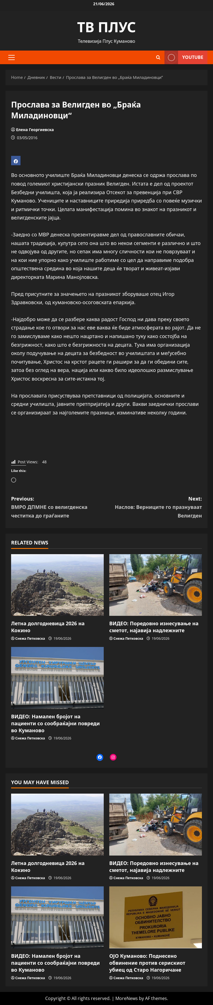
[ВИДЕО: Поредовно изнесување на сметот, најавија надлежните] (155, 585)
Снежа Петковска (30, 638)
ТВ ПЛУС (106, 27)
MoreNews (126, 998)
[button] (11, 57)
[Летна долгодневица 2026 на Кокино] (57, 585)
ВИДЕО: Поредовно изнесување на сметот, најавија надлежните (154, 627)
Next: (154, 507)
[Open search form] (158, 57)
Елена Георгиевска (35, 129)
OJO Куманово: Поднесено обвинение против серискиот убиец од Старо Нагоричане (147, 962)
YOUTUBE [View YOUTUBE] (183, 57)
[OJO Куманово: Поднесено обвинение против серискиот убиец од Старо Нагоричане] (155, 917)
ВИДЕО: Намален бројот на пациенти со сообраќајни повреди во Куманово (55, 723)
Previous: (58, 507)
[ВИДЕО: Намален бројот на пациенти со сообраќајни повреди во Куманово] (57, 678)
